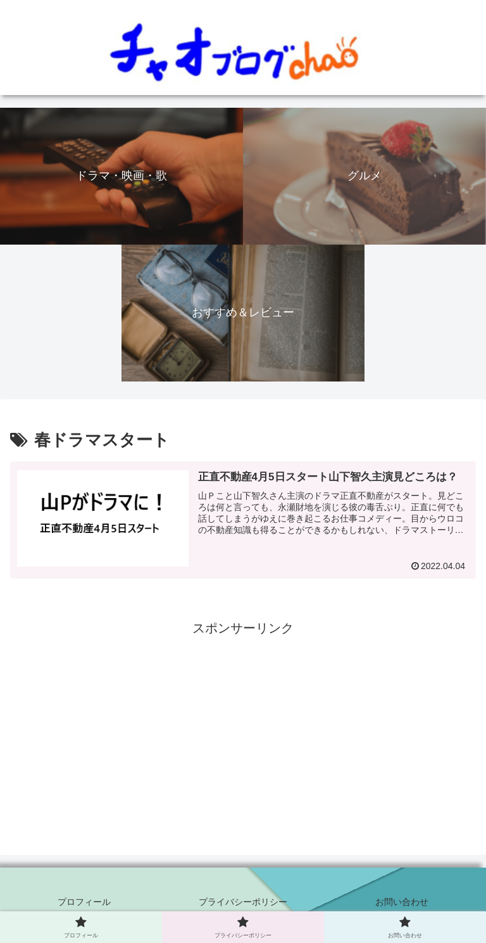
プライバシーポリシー (243, 902)
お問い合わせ (401, 902)
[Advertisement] (243, 728)
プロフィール (84, 902)
